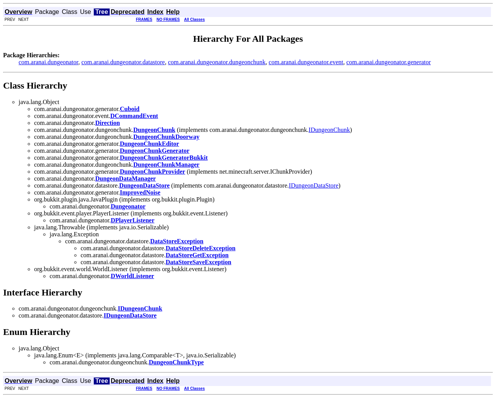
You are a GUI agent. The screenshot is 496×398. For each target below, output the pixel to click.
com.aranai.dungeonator (48, 62)
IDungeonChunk (329, 129)
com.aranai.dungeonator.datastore (123, 62)
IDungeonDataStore (313, 185)
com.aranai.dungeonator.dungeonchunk (216, 62)
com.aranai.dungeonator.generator (388, 62)
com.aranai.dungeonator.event (306, 62)
